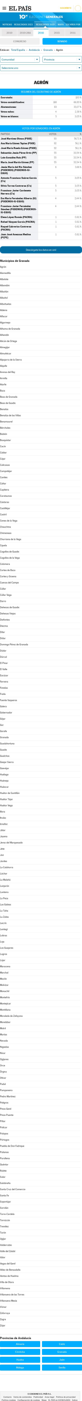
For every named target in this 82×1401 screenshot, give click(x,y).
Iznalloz (4, 824)
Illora (2, 811)
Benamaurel (6, 421)
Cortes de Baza (7, 570)
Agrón (3, 266)
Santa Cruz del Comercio (12, 1189)
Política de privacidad (65, 1397)
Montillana (5, 1009)
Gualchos (4, 756)
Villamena (5, 1288)
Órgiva (3, 1071)
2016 (41, 32)
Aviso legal (49, 1397)
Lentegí (4, 929)
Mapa (61, 24)
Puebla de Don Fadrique (12, 1146)
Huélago (4, 774)
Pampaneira (6, 1090)
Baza (2, 390)
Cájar (2, 458)
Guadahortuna (7, 743)
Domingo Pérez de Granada (14, 644)
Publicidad (38, 1397)
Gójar (2, 718)
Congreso (19, 41)
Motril (3, 1028)
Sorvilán (4, 1208)
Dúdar (3, 650)
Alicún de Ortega (8, 341)
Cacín (3, 446)
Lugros (3, 954)
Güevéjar (4, 768)
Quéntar (4, 1164)
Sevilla (62, 1367)
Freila (3, 694)
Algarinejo (5, 322)
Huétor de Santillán (10, 793)
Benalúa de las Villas (10, 415)
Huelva (20, 1359)
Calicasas (5, 465)
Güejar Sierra (7, 762)
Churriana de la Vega (10, 539)
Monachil (4, 991)
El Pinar (4, 663)
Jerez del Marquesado (11, 842)
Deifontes (5, 619)
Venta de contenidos (22, 1397)
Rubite (3, 1170)
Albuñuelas (5, 304)
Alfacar (3, 316)
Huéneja (4, 780)
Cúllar (3, 588)
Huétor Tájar (6, 799)
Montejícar (5, 1003)
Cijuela (3, 545)
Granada (4, 737)
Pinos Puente (6, 1115)
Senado (62, 41)
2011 (72, 32)
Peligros (4, 1102)
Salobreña (5, 1183)
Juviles (3, 861)
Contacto (7, 1397)
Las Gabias (5, 904)
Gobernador (6, 712)
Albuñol (4, 297)
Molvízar (4, 985)
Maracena (5, 966)
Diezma (4, 626)
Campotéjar (6, 471)
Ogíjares (4, 1059)
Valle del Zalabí (7, 1251)
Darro (3, 601)
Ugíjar (3, 1238)
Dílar (2, 632)
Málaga (20, 1367)
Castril (3, 514)
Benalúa (4, 409)
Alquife (3, 366)
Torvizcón (5, 1220)
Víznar (3, 1307)
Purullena (5, 1158)
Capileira (4, 489)
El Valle (3, 669)
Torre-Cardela (7, 1214)
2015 (57, 32)
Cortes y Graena (8, 576)
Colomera (5, 564)
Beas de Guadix (8, 403)
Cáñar (3, 483)
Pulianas (4, 1152)
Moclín (3, 978)
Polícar (3, 1127)
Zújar (2, 1325)
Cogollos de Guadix (9, 551)
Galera (3, 706)
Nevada (4, 1040)
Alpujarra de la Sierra (11, 359)
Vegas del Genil (7, 1263)
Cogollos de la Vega (10, 557)
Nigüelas (4, 1047)
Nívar (2, 1053)
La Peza (4, 898)
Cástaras (4, 502)
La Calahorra (6, 867)
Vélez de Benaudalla (10, 1269)
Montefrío (5, 997)
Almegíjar (5, 347)
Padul (3, 1084)
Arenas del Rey (7, 372)
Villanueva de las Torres (12, 1294)
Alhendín (4, 335)
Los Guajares (6, 948)
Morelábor (5, 1022)
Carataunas (6, 496)
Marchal (4, 972)
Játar (2, 830)
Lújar (2, 960)
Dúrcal (3, 657)
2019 (9, 32)
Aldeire (3, 310)
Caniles (3, 477)
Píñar (2, 1121)
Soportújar (5, 1201)
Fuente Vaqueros (8, 700)
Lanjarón (4, 886)
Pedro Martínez (8, 1096)
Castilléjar (5, 508)
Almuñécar (5, 353)
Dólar (3, 638)
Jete (2, 848)
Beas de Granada (8, 396)
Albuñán (4, 291)
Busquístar (5, 440)
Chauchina (5, 527)
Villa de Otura (7, 1282)
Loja (2, 941)
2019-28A (25, 32)
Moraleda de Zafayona (11, 1016)
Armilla (3, 378)
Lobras (3, 935)
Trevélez (4, 1226)
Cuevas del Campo (9, 582)
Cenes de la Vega (8, 520)
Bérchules (5, 427)
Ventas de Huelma (9, 1276)
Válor (2, 1257)
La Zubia (4, 917)
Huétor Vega (6, 805)
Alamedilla (5, 273)
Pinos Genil (5, 1108)
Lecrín (3, 923)
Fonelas (4, 687)
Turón (3, 1232)
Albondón (5, 285)
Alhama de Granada (10, 328)
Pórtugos (4, 1139)
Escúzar (4, 675)
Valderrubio (6, 1245)
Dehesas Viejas (8, 613)
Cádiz (62, 1344)
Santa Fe (4, 1195)
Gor (2, 725)
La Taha (4, 910)
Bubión (3, 434)
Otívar (3, 1078)
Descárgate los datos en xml (41, 249)
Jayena (3, 836)
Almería (20, 1344)
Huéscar (4, 787)
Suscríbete (65, 8)
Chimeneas (5, 533)
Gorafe (3, 731)
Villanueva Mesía (8, 1300)
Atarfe (3, 384)
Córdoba (20, 1351)
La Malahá (5, 879)
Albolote (4, 279)
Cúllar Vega (6, 595)
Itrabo (3, 817)
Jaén (62, 1359)
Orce (2, 1065)
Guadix (3, 749)
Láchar (3, 873)
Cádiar (3, 452)
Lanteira (4, 892)
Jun (2, 855)
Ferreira (4, 681)
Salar (2, 1177)
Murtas (3, 1034)
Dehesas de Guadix (9, 607)
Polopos (4, 1133)
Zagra (3, 1319)
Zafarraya (5, 1313)
